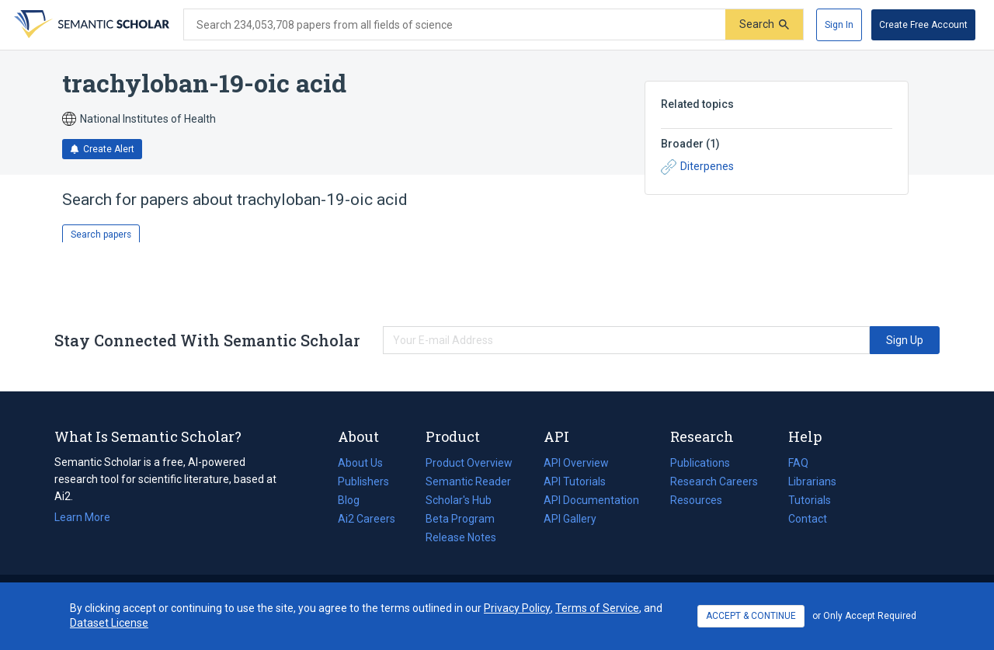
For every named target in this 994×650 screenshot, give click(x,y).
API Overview (576, 463)
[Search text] (454, 25)
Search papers (101, 234)
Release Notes (461, 537)
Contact (807, 519)
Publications (700, 463)
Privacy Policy (517, 608)
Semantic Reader (468, 481)
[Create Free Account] (923, 24)
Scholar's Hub (459, 500)
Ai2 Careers (366, 518)
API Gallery (570, 519)
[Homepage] (90, 25)
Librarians (812, 481)
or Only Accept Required (864, 615)
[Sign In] (839, 25)
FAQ (798, 463)
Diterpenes (697, 167)
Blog (355, 500)
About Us (360, 463)
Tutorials (809, 500)
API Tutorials (575, 481)
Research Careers (714, 481)
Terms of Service (597, 608)
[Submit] (764, 24)
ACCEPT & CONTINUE (751, 615)
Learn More (82, 517)
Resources (696, 500)
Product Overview (469, 463)
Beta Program (460, 519)
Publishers (363, 481)
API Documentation (591, 500)
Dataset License (109, 623)
